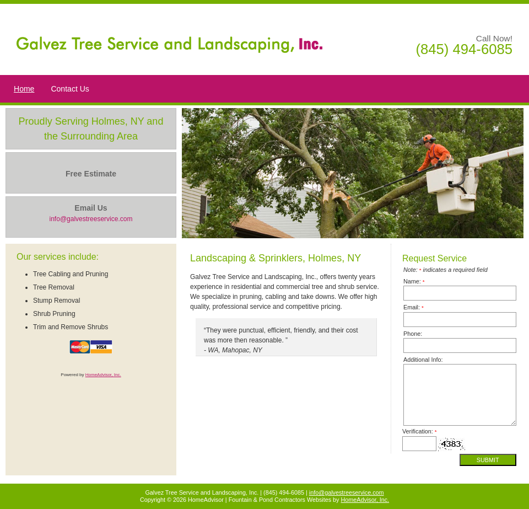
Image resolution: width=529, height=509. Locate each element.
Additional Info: (422, 359)
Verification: (419, 431)
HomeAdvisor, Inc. (103, 374)
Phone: (412, 333)
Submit (488, 460)
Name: (414, 281)
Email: (413, 307)
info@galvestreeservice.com (346, 492)
